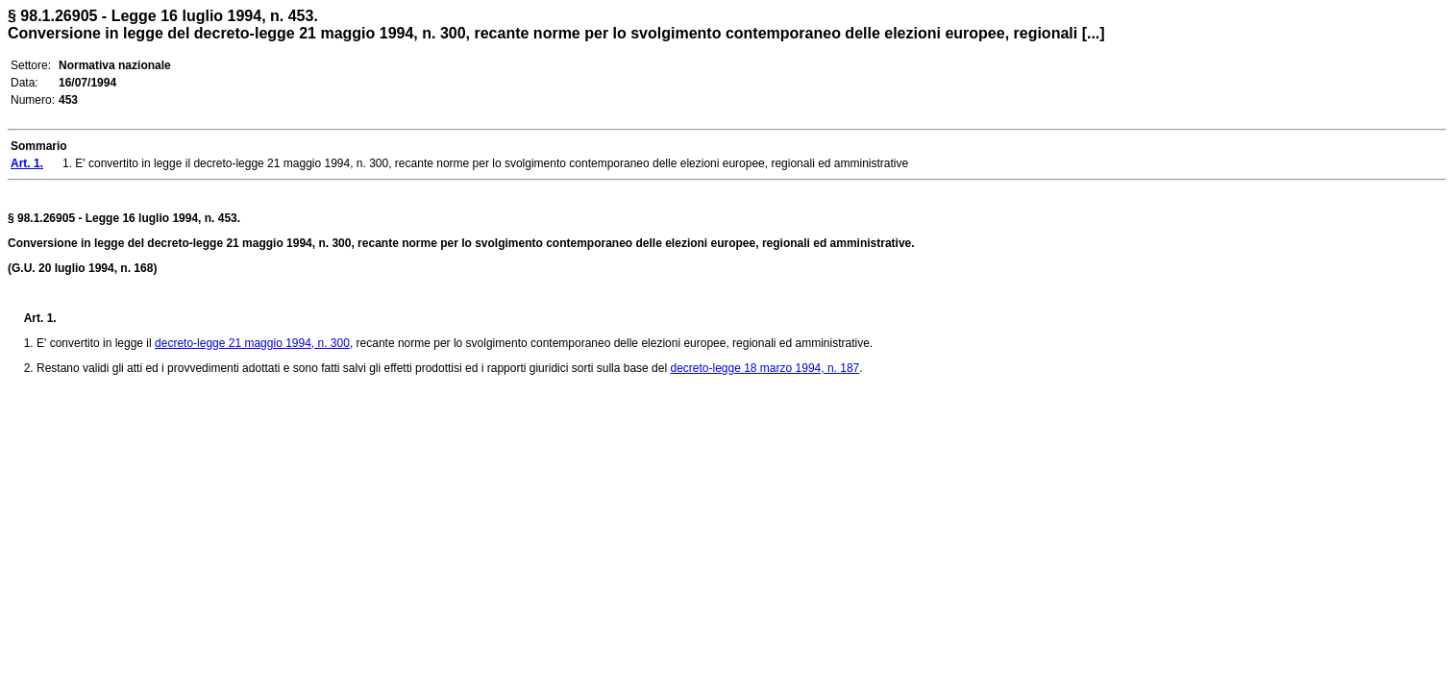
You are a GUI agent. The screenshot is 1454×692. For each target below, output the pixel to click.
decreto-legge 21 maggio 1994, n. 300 (252, 343)
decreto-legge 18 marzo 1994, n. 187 (764, 368)
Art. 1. (40, 318)
